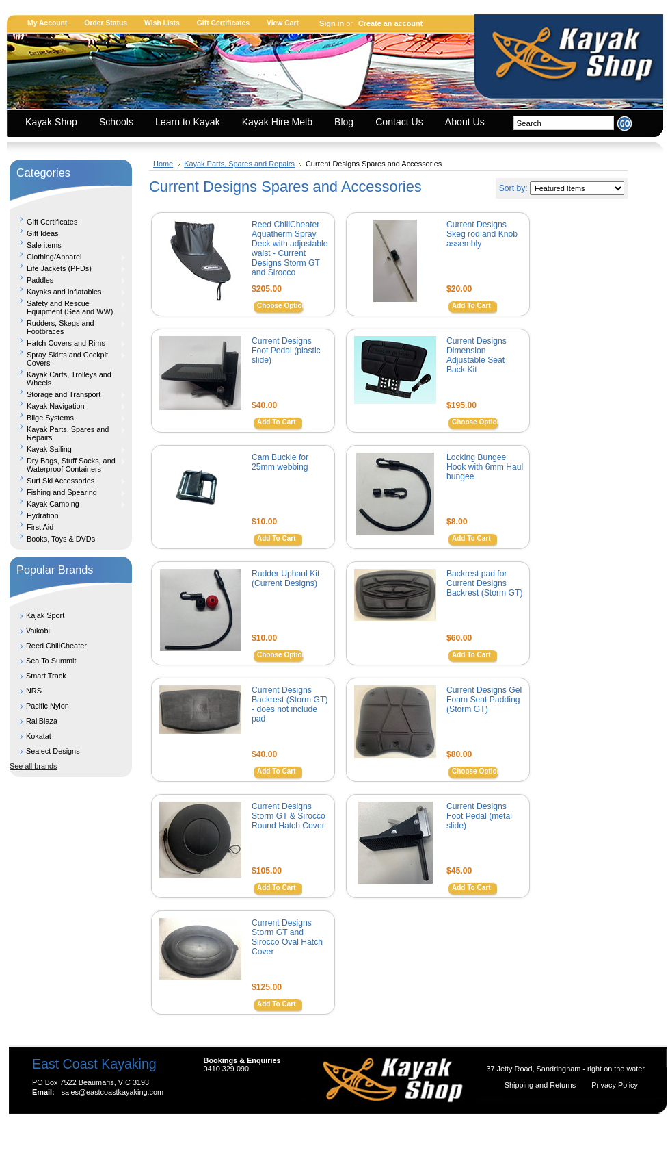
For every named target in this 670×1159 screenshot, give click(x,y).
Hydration (43, 515)
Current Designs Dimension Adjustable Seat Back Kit (476, 355)
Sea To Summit (51, 661)
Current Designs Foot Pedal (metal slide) (479, 816)
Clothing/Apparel (68, 257)
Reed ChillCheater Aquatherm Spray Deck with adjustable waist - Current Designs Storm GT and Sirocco (290, 248)
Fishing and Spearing (68, 492)
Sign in (331, 23)
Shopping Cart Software (310, 1133)
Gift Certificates (223, 23)
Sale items (44, 245)
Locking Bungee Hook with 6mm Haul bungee (484, 467)
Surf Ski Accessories (68, 480)
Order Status (105, 23)
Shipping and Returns (541, 1085)
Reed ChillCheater (56, 645)
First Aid (40, 527)
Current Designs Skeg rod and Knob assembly (482, 234)
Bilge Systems (68, 417)
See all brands (33, 766)
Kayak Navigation (68, 406)
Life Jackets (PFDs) (68, 268)
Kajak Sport (45, 615)
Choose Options (283, 305)
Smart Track (46, 676)
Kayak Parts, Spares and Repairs (68, 433)
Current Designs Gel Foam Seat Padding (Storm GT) (484, 699)
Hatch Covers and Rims (68, 343)
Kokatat (38, 736)
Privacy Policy (614, 1085)
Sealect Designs (53, 751)
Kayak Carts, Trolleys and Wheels (69, 378)
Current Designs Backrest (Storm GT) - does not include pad (289, 704)
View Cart (283, 23)
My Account (47, 23)
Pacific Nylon (47, 706)
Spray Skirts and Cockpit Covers (68, 359)
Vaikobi (38, 630)
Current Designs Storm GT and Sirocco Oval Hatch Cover (287, 937)
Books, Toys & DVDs (61, 539)
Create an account (390, 23)
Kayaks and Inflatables (68, 292)
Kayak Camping (68, 504)
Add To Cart (471, 305)
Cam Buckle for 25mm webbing (280, 462)
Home (163, 164)
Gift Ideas (43, 233)
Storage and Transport (68, 394)
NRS (34, 691)
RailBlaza (41, 721)
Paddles (68, 280)
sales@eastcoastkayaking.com (112, 1092)
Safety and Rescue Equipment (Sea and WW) (68, 307)
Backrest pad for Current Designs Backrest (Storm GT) (484, 583)
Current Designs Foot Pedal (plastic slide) (286, 350)
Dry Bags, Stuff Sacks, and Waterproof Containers (68, 465)
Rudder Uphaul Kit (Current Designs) (285, 578)
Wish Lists (162, 23)
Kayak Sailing (68, 449)
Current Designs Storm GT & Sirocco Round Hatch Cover (288, 816)
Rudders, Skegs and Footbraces (68, 327)
